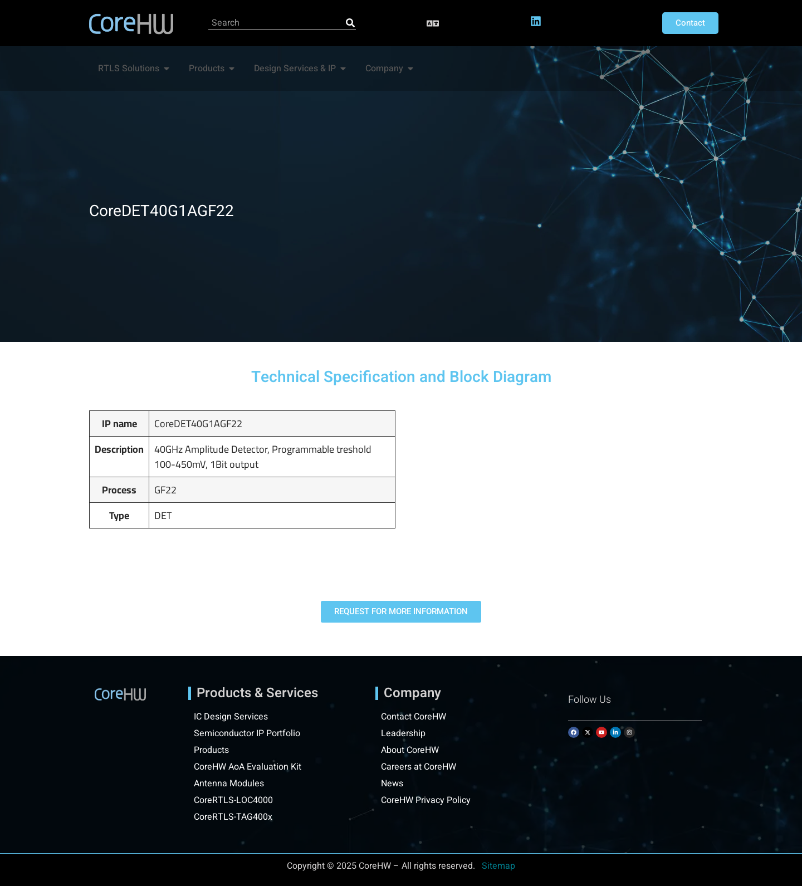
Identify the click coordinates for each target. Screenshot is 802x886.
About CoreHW (410, 750)
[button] (433, 23)
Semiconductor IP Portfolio (247, 733)
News (392, 783)
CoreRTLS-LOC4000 (233, 800)
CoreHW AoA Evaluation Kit (247, 766)
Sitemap (498, 866)
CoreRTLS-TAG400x (233, 817)
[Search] (350, 23)
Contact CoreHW (413, 716)
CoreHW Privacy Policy (427, 800)
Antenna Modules (229, 783)
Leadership (403, 733)
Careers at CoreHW (418, 766)
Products (211, 750)
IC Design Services (231, 716)
